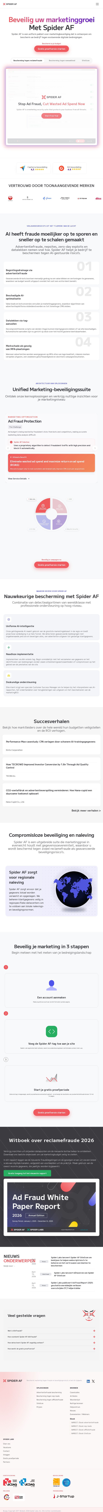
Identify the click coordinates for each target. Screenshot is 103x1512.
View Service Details (19, 478)
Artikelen (73, 1396)
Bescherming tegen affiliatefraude (50, 1400)
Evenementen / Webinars (79, 1414)
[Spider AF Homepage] (12, 1380)
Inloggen (6, 1454)
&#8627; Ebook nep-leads (81, 1426)
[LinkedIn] (88, 1381)
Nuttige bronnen (76, 1403)
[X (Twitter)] (93, 1381)
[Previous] (8, 448)
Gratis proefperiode (11, 1458)
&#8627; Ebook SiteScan (81, 1433)
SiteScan (40, 1403)
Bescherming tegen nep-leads (48, 1396)
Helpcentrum (75, 1407)
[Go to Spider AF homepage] (10, 4)
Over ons (6, 1444)
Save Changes (34, 129)
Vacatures (7, 1447)
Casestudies (74, 1392)
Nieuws (73, 1410)
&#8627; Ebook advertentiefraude (84, 1422)
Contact (6, 1451)
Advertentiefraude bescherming (49, 1392)
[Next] (95, 448)
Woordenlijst (75, 1400)
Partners (6, 1462)
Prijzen (39, 1407)
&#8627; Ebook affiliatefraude (83, 1430)
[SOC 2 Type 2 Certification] (66, 1482)
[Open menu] (97, 4)
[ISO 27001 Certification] (56, 1482)
